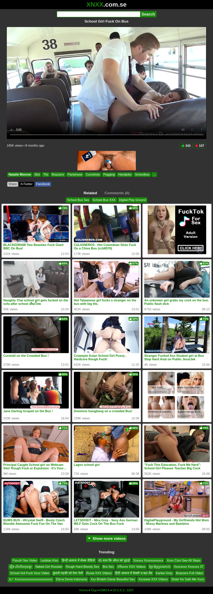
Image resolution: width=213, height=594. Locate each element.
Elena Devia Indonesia (71, 579)
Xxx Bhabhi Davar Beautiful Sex (113, 579)
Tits (45, 174)
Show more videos (106, 538)
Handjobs (124, 174)
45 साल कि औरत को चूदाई (114, 560)
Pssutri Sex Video (24, 560)
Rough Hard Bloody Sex (82, 566)
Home (83, 590)
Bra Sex (108, 566)
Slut (37, 174)
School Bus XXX (104, 200)
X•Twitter (26, 184)
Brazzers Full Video (189, 573)
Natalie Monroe (20, 174)
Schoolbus (142, 174)
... (154, 174)
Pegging (109, 174)
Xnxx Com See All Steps (183, 560)
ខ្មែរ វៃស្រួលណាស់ (159, 566)
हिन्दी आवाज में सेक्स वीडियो (78, 560)
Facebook (43, 184)
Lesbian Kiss (49, 560)
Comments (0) (116, 193)
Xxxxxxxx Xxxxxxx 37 (188, 566)
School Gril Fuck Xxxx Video (29, 573)
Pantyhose (74, 174)
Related (90, 193)
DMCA (105, 590)
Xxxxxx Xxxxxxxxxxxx (148, 560)
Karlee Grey (164, 573)
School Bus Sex (78, 200)
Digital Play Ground (132, 200)
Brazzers (58, 174)
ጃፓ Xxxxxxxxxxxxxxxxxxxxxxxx (30, 579)
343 (186, 145)
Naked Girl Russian (48, 566)
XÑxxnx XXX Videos (131, 566)
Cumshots (93, 174)
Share (13, 184)
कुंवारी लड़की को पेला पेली (68, 573)
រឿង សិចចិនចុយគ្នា (21, 566)
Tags (94, 590)
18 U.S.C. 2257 (123, 590)
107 (199, 145)
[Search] (98, 14)
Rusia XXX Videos (99, 573)
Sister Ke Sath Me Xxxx (187, 579)
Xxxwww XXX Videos (153, 579)
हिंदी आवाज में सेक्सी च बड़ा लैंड (133, 573)
